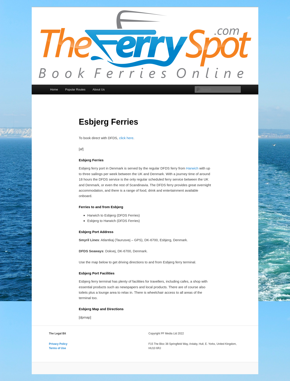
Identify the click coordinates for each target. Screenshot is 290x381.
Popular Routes (75, 89)
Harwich (192, 168)
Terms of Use (57, 348)
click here (126, 138)
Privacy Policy (58, 343)
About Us (99, 89)
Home (54, 89)
